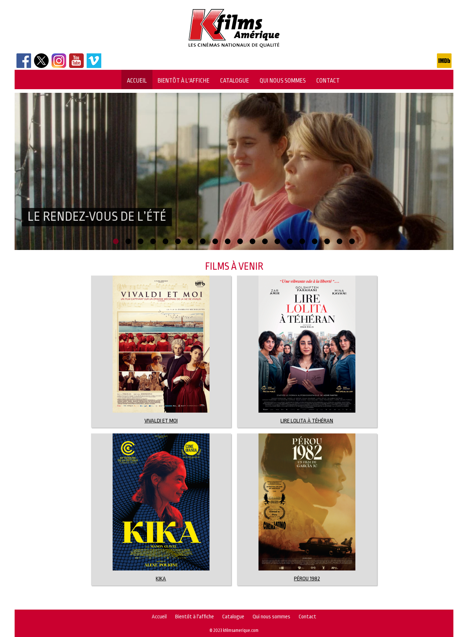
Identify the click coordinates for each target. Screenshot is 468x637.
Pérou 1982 (307, 579)
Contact (328, 80)
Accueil (137, 80)
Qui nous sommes (283, 80)
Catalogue (234, 80)
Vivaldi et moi (161, 421)
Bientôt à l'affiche (184, 80)
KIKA (161, 579)
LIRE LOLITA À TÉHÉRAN (306, 421)
